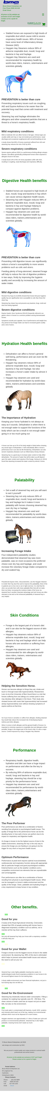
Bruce (12, 1085)
